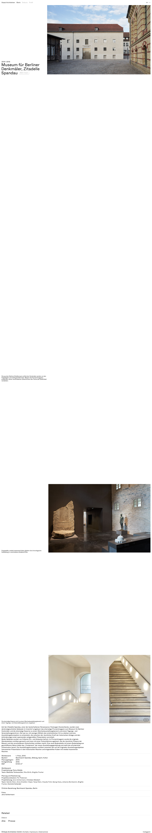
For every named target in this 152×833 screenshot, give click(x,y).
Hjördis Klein (11, 782)
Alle (3, 821)
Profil (31, 2)
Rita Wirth (27, 772)
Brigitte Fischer (38, 772)
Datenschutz (43, 832)
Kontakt (26, 832)
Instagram (146, 832)
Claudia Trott (47, 782)
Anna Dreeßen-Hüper (25, 782)
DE (147, 2)
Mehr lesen (24, 73)
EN (149, 2)
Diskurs (25, 2)
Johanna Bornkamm (69, 782)
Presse (11, 821)
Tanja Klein (37, 782)
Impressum (33, 832)
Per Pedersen (22, 778)
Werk (18, 2)
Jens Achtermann (19, 780)
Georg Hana (57, 782)
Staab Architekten (8, 2)
